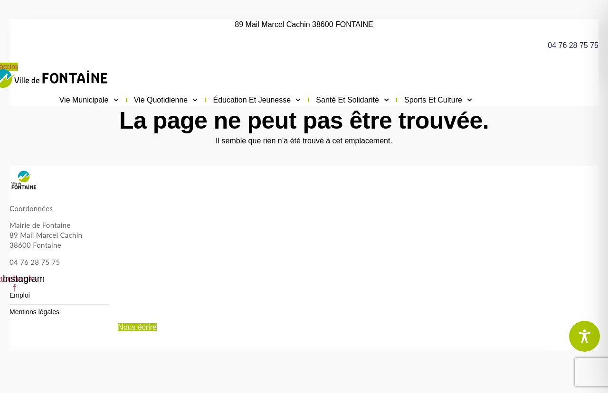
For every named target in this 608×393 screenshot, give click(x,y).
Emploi (20, 295)
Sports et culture (438, 100)
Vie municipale (89, 100)
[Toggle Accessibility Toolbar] (584, 336)
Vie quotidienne (166, 100)
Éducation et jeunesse (257, 100)
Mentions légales (34, 312)
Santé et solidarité (352, 100)
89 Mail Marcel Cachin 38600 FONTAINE (304, 24)
